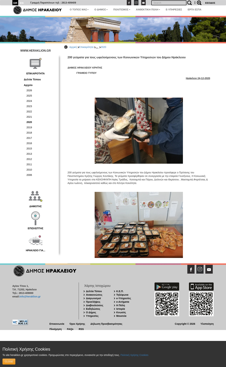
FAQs (70, 329)
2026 (29, 90)
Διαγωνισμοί (93, 298)
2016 (29, 143)
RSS (81, 329)
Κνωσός (121, 312)
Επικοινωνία (56, 323)
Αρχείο (28, 85)
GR (15, 2)
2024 (29, 101)
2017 (29, 138)
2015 (29, 148)
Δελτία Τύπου (32, 79)
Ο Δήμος (91, 312)
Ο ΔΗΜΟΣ (101, 9)
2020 (103, 47)
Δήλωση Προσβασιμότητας (106, 323)
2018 (29, 132)
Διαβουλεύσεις (94, 305)
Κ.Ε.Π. (120, 291)
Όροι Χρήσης (77, 323)
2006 (29, 175)
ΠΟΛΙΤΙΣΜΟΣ (121, 9)
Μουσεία (121, 315)
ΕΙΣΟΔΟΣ (210, 3)
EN (22, 2)
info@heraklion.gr (29, 296)
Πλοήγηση (55, 329)
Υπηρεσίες (92, 315)
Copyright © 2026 (185, 323)
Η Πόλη (120, 305)
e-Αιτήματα (122, 301)
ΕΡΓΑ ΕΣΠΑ (194, 9)
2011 (29, 164)
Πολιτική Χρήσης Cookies (134, 355)
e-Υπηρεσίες (123, 298)
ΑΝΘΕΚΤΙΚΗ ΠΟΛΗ (148, 9)
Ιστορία (120, 308)
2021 (29, 116)
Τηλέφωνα (122, 294)
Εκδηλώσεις (93, 308)
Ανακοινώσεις (94, 294)
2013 (29, 153)
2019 (29, 127)
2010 (29, 169)
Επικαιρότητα (86, 47)
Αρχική (73, 47)
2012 (29, 159)
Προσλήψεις (93, 301)
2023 (29, 106)
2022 (29, 111)
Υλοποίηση (207, 323)
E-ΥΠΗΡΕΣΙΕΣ (174, 9)
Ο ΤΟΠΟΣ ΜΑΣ (79, 9)
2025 (29, 95)
